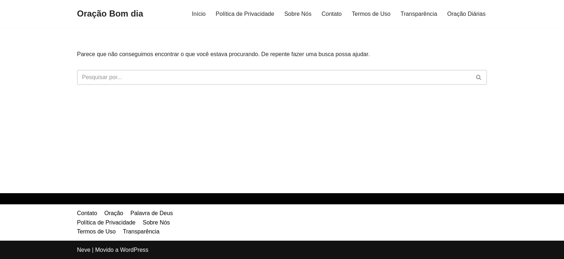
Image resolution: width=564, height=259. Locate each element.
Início (198, 14)
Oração (113, 213)
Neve (83, 250)
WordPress (134, 250)
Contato (332, 14)
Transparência (419, 14)
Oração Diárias (466, 14)
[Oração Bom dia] (110, 13)
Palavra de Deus (152, 213)
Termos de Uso (371, 14)
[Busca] (274, 77)
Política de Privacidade (245, 14)
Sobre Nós (297, 14)
